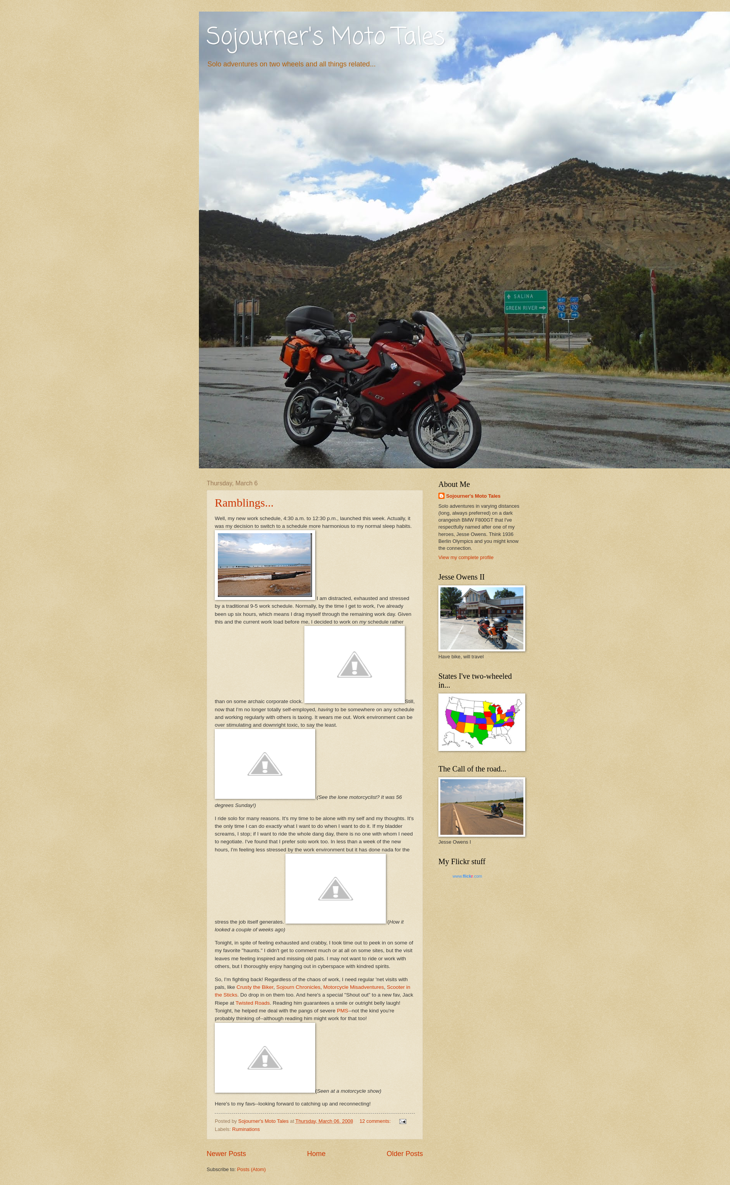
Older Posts (405, 1154)
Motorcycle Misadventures (353, 987)
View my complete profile (466, 557)
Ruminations (246, 1129)
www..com (467, 876)
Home (316, 1154)
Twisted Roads (253, 1003)
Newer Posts (226, 1154)
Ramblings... (244, 502)
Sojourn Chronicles (298, 987)
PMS (342, 1011)
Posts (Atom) (251, 1169)
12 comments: (376, 1121)
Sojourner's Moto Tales (326, 37)
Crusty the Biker (254, 987)
